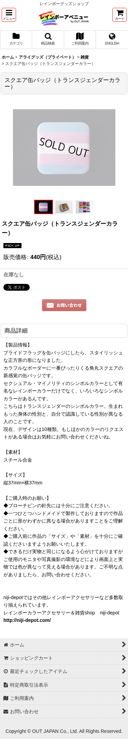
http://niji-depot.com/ (27, 620)
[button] (9, 15)
